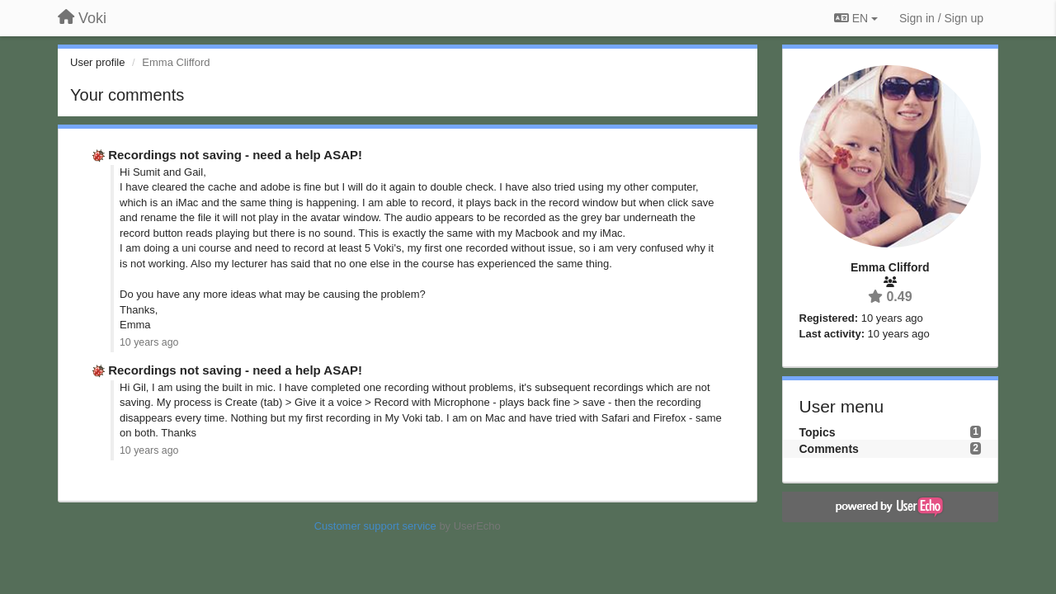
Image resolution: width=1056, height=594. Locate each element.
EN (856, 18)
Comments (829, 448)
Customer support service (375, 526)
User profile (97, 62)
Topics (817, 432)
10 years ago (149, 342)
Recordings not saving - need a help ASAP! (235, 155)
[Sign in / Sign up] (941, 18)
